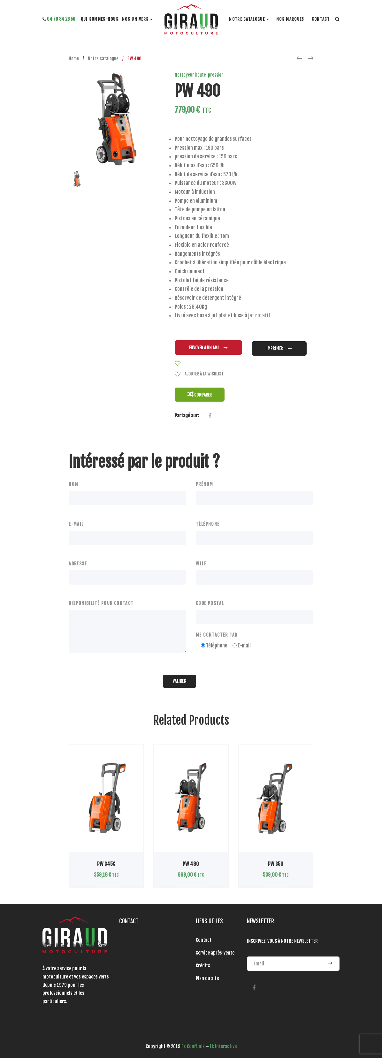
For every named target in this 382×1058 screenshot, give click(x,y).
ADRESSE (78, 559)
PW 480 (191, 860)
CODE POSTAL (210, 599)
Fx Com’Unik (193, 1042)
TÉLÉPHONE (208, 520)
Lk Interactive (223, 1042)
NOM (73, 480)
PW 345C (106, 860)
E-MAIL (76, 520)
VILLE (201, 559)
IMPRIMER (279, 346)
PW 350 (275, 860)
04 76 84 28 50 (58, 19)
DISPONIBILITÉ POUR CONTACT (101, 599)
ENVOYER (330, 959)
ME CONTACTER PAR (216, 631)
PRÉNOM (204, 480)
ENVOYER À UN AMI (208, 346)
